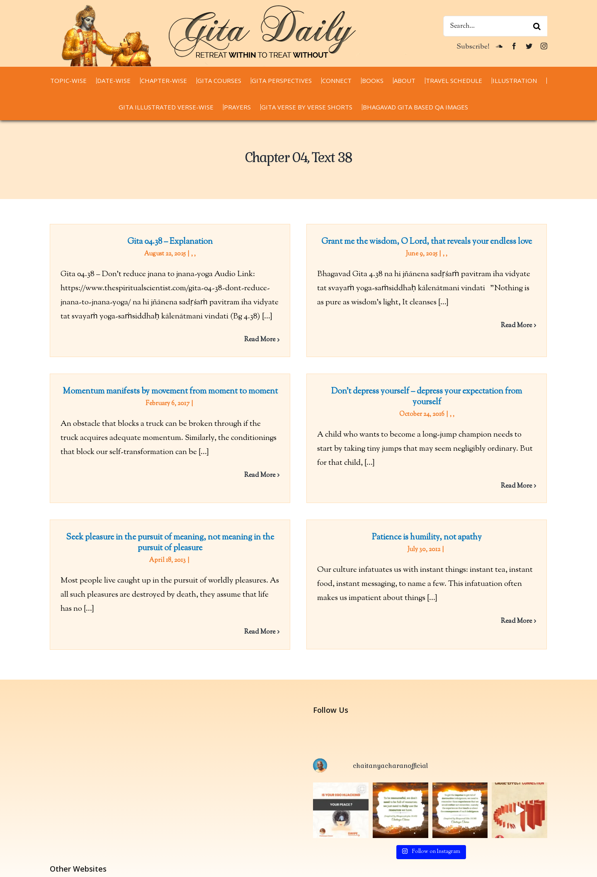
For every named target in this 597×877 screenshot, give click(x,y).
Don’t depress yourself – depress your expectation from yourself (407, 401)
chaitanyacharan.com (85, 837)
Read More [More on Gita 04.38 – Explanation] (259, 340)
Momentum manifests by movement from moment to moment (195, 380)
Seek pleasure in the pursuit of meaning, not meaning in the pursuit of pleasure (183, 536)
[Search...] (495, 26)
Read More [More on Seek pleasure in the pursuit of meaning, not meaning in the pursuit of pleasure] (272, 626)
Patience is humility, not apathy (433, 531)
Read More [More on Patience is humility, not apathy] (523, 615)
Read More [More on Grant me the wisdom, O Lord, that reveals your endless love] (510, 325)
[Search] (537, 26)
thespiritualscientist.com (90, 865)
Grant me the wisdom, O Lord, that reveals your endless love (420, 242)
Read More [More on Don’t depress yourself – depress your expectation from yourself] (497, 490)
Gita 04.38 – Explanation (170, 242)
